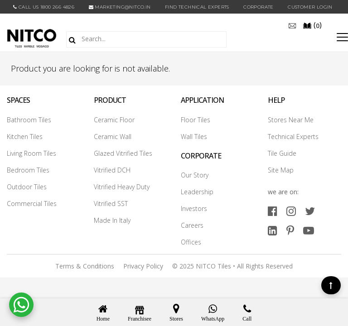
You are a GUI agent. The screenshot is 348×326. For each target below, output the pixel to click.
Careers (192, 225)
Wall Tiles (194, 136)
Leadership (197, 191)
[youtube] (308, 230)
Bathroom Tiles (29, 119)
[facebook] (272, 210)
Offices (191, 242)
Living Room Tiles (31, 153)
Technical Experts (293, 136)
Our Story (194, 175)
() (312, 25)
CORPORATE (258, 7)
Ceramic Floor (114, 119)
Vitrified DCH (112, 170)
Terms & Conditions (84, 266)
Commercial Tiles (32, 203)
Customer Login (310, 7)
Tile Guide (282, 153)
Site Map (281, 170)
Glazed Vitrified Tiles (123, 153)
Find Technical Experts (197, 7)
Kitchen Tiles (25, 136)
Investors (194, 208)
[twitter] (310, 210)
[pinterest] (290, 230)
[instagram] (291, 210)
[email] (292, 25)
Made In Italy (112, 220)
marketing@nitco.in (120, 7)
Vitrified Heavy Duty (122, 186)
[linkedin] (272, 230)
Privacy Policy (143, 266)
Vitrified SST (111, 203)
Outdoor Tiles (27, 186)
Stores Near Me (291, 119)
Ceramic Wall (112, 136)
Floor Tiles (195, 119)
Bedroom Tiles (28, 170)
